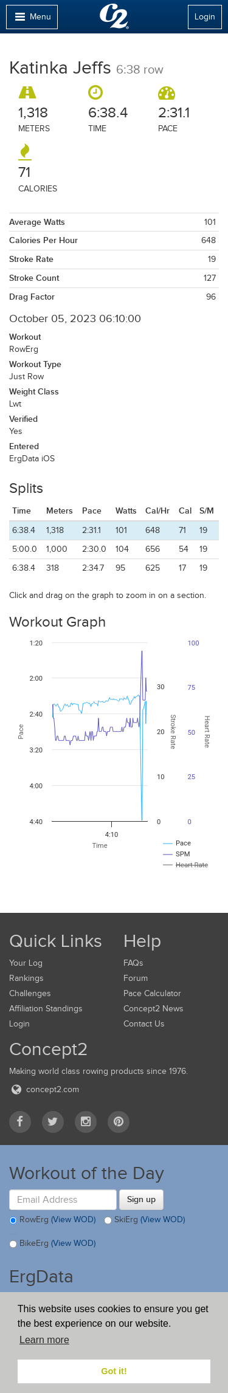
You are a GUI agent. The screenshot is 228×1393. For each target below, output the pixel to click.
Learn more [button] (44, 1340)
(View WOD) (73, 1219)
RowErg (52, 1220)
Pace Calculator (152, 993)
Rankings (26, 978)
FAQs (133, 963)
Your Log (26, 963)
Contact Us (144, 1023)
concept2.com (44, 1089)
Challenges (30, 993)
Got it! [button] (113, 1371)
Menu (31, 19)
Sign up (141, 1199)
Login (205, 16)
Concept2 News (153, 1008)
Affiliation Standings (46, 1008)
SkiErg (144, 1220)
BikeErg (52, 1244)
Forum (135, 978)
